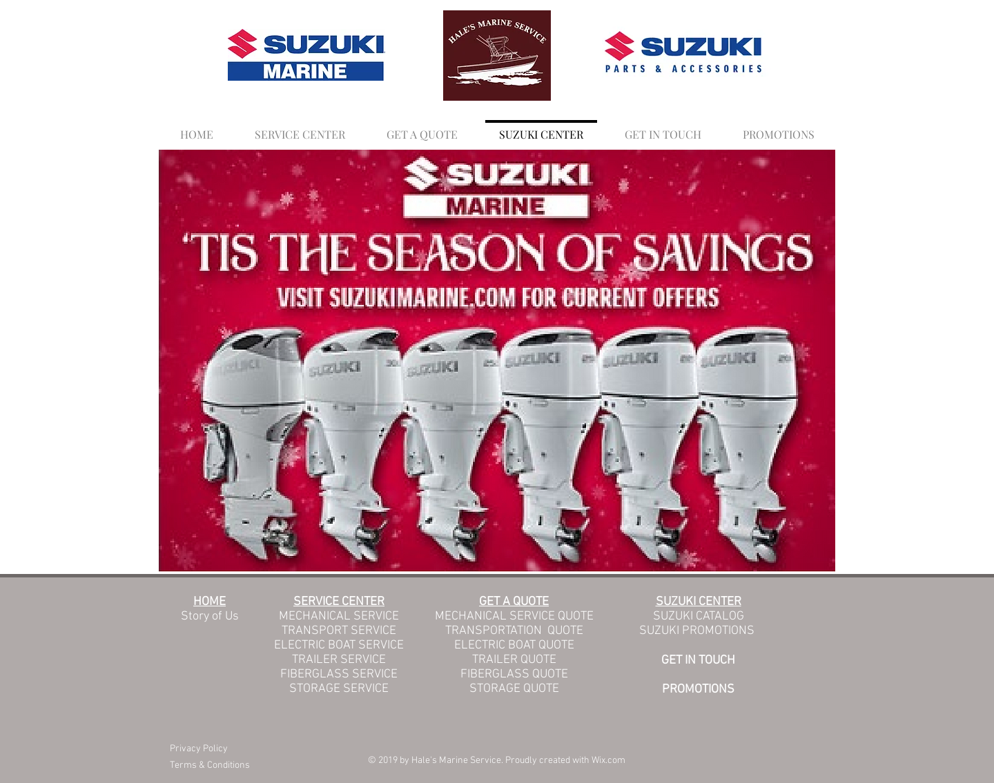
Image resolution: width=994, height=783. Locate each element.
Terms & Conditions (210, 765)
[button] (422, 128)
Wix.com (608, 760)
